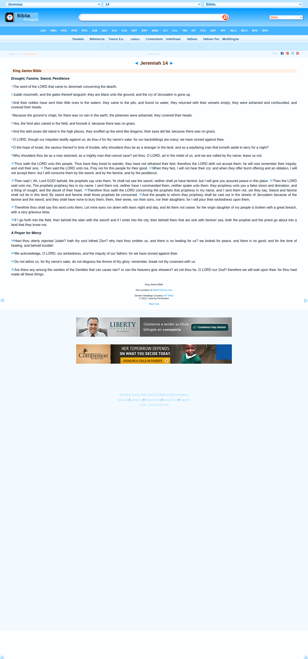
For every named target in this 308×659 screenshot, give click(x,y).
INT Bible (168, 295)
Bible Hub (154, 304)
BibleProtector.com (162, 290)
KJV (19, 54)
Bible (12, 54)
